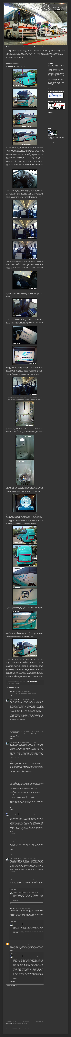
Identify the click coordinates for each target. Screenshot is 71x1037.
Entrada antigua (39, 1021)
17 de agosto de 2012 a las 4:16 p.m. (22, 908)
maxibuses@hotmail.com (58, 71)
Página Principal (26, 1021)
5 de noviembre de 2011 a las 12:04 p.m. (22, 839)
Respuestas (13, 889)
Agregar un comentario (12, 985)
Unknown (12, 943)
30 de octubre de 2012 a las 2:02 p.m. (23, 943)
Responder (12, 695)
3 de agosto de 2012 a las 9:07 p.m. (30, 892)
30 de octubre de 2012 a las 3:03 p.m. (31, 956)
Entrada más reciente (11, 1021)
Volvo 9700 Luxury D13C (15, 683)
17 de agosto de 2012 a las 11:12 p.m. (31, 924)
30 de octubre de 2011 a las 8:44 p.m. (22, 691)
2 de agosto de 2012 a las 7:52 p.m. (21, 878)
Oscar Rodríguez (13, 699)
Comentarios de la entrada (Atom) (19, 1023)
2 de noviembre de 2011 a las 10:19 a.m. (22, 780)
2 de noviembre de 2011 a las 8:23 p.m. (28, 814)
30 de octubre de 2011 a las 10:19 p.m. (22, 728)
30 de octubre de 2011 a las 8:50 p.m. (28, 699)
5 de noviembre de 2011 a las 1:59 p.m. (28, 858)
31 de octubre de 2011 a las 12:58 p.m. (28, 742)
